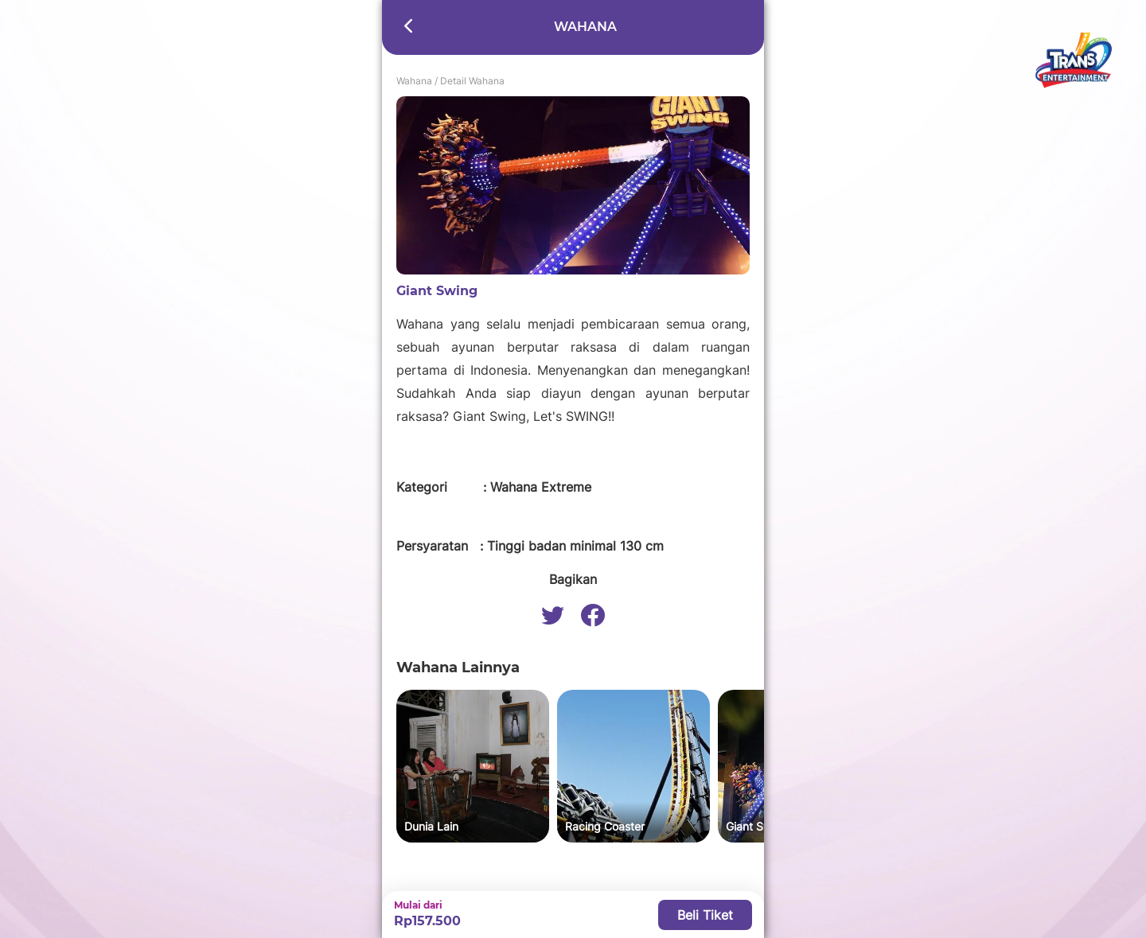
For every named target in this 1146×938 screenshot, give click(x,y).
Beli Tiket (705, 915)
